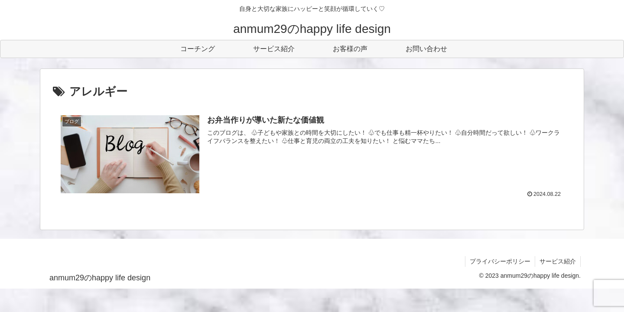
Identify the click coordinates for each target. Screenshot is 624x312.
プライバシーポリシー (500, 261)
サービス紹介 (558, 261)
